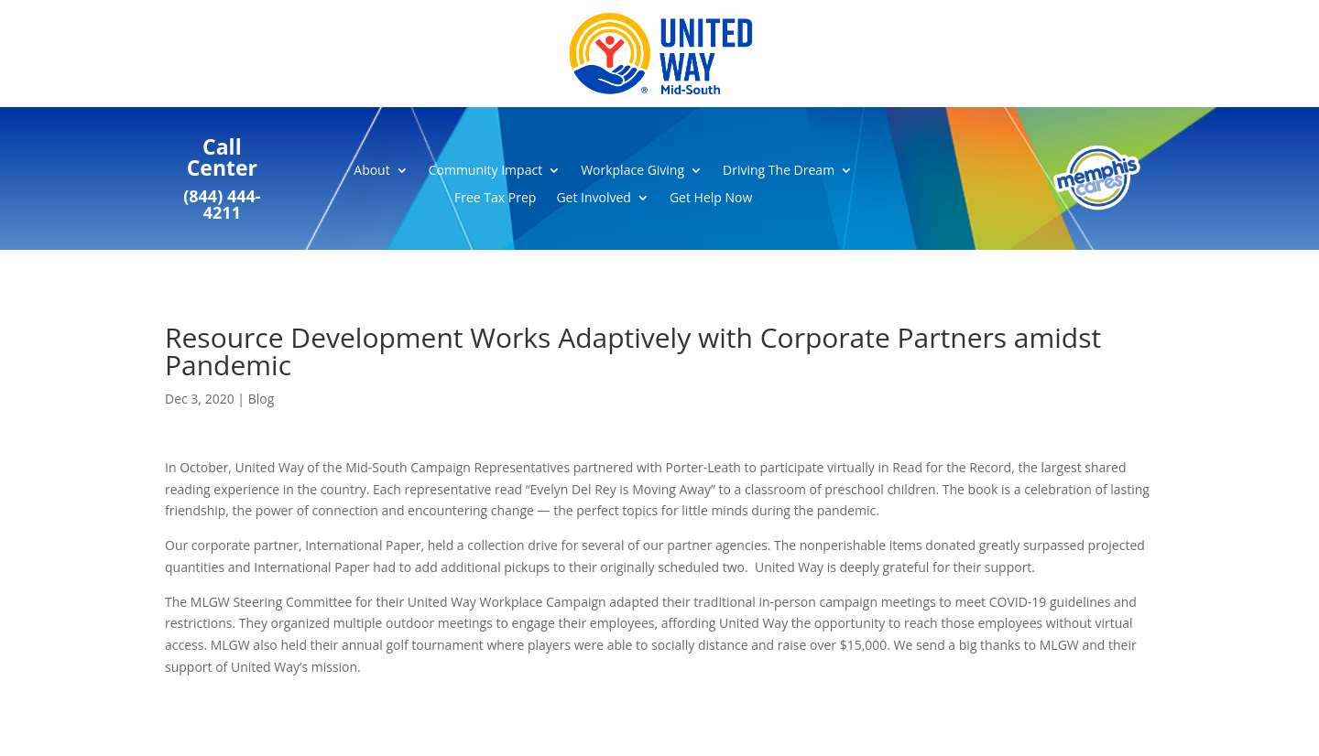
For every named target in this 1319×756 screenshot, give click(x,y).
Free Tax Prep (495, 198)
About (371, 171)
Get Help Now (711, 198)
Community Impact (485, 171)
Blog (261, 398)
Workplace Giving (632, 171)
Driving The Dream (778, 171)
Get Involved (593, 198)
